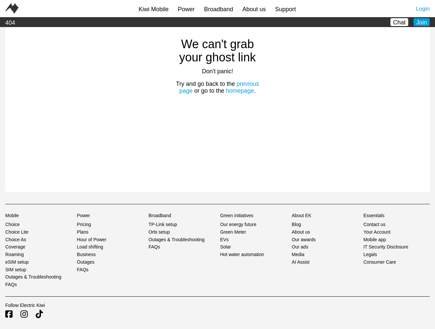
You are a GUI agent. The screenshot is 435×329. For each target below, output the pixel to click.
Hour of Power (91, 239)
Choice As (15, 239)
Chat (399, 22)
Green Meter (233, 232)
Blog (296, 224)
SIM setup (15, 269)
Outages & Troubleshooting (33, 277)
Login (423, 9)
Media (298, 254)
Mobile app (374, 239)
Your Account (376, 232)
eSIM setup (17, 262)
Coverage (15, 246)
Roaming (14, 254)
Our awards (303, 239)
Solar (225, 246)
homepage (240, 90)
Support (285, 9)
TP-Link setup (163, 224)
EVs (224, 239)
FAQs (11, 284)
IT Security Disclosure (385, 246)
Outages (85, 262)
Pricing (84, 224)
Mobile (12, 215)
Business (86, 254)
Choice (12, 224)
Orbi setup (159, 232)
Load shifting (90, 246)
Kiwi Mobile (154, 9)
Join (421, 22)
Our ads (300, 246)
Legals (370, 254)
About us (254, 9)
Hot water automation (242, 254)
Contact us (374, 224)
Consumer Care (379, 262)
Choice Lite (16, 232)
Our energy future (238, 224)
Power (186, 9)
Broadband (218, 9)
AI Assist (300, 262)
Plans (83, 232)
